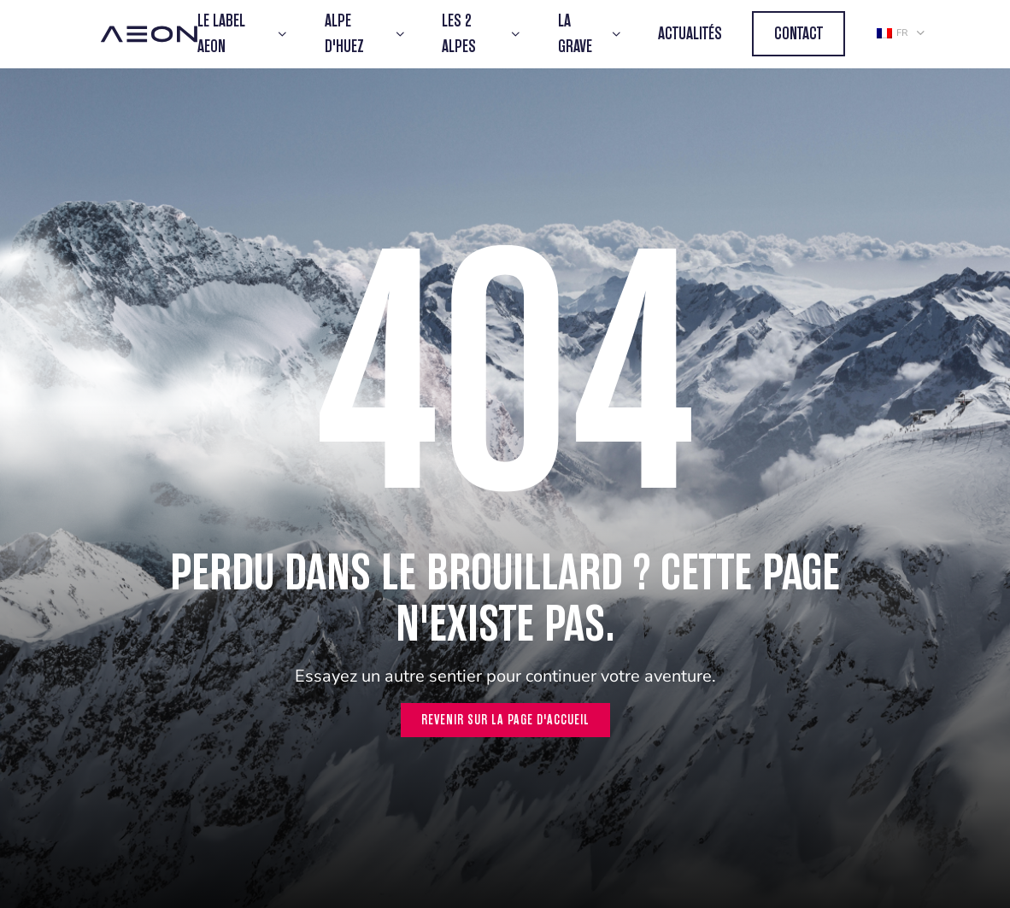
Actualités (690, 33)
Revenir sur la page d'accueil (505, 720)
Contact (798, 33)
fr (892, 32)
